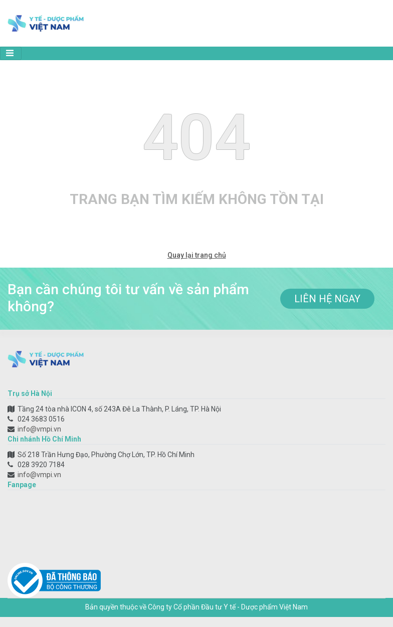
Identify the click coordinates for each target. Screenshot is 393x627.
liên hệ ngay (327, 299)
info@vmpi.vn (39, 429)
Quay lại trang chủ (196, 255)
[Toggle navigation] (11, 53)
